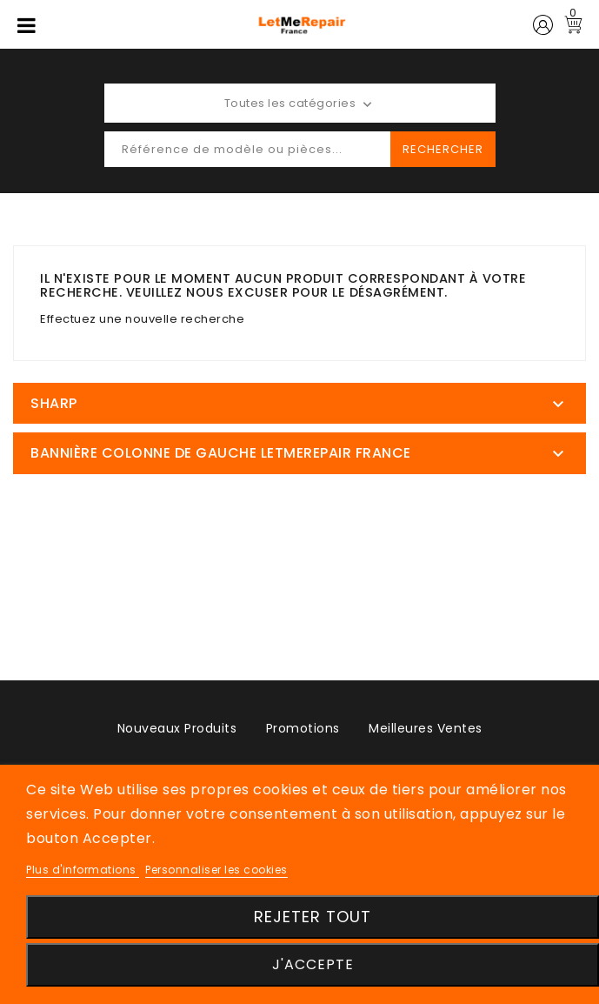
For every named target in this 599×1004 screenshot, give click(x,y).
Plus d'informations (82, 869)
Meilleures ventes (426, 728)
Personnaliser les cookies (216, 869)
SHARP (53, 403)
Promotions (303, 728)
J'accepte (313, 964)
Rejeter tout (312, 916)
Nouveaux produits (177, 728)
